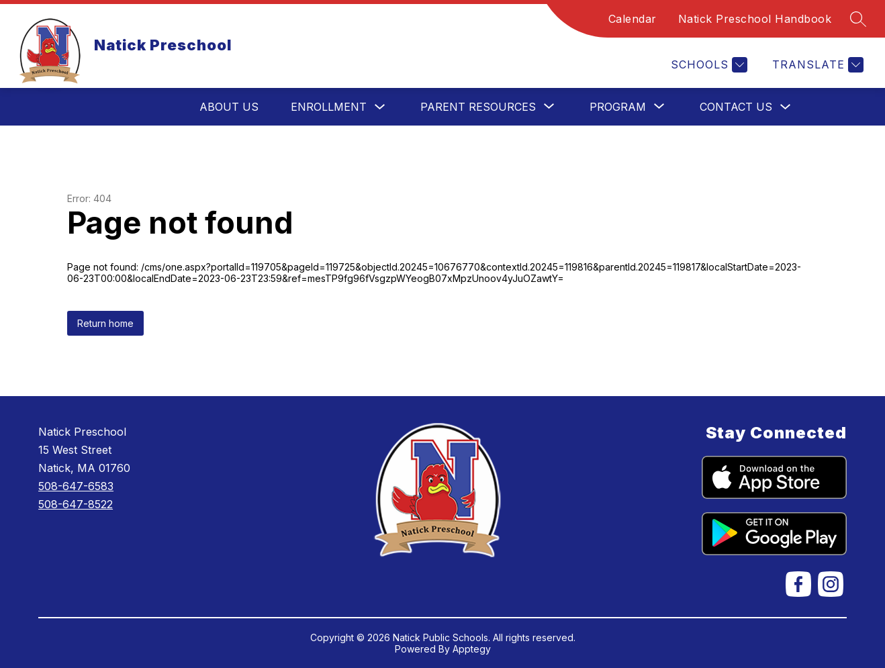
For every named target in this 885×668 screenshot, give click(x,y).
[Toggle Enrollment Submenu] (380, 107)
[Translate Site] (816, 64)
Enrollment (329, 106)
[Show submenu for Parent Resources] (478, 107)
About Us (229, 106)
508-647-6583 (75, 486)
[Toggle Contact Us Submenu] (786, 107)
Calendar (632, 19)
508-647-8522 (75, 504)
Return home (105, 323)
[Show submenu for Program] (618, 107)
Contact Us (736, 106)
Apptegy (472, 649)
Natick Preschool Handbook (755, 19)
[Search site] (858, 19)
